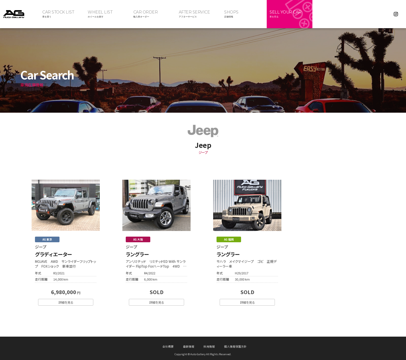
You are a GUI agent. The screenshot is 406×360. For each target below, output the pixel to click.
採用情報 (209, 343)
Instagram (396, 14)
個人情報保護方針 (235, 343)
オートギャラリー (20, 14)
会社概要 (168, 343)
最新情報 (188, 343)
